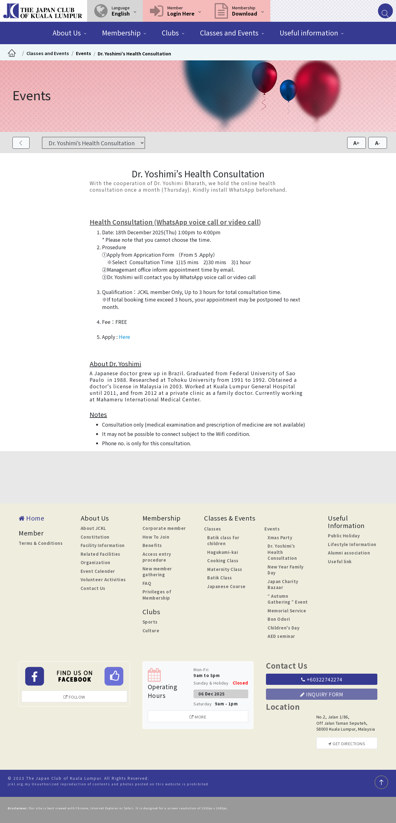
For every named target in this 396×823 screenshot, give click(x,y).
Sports (150, 622)
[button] (115, 11)
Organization (95, 562)
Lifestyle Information (352, 544)
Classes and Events (47, 53)
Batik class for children (223, 541)
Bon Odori (279, 619)
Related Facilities (100, 554)
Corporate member (164, 528)
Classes (212, 529)
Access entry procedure (156, 557)
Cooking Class (223, 560)
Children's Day (283, 628)
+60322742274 (321, 679)
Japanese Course (226, 586)
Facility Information (103, 545)
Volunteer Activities (103, 579)
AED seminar (281, 636)
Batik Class (219, 578)
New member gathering (157, 572)
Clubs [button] (170, 32)
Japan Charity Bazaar (283, 584)
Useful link (340, 561)
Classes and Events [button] (229, 32)
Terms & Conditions (41, 543)
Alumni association (349, 553)
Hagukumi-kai (222, 552)
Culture (151, 631)
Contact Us (93, 588)
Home (31, 517)
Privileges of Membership (156, 595)
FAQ (146, 583)
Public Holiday (344, 536)
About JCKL (93, 528)
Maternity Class (224, 569)
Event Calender (98, 571)
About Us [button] (67, 32)
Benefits (152, 545)
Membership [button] (121, 32)
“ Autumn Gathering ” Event (288, 599)
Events (83, 53)
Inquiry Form (321, 694)
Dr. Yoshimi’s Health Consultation (134, 53)
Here (124, 336)
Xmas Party (280, 537)
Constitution (95, 537)
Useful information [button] (309, 32)
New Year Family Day (286, 570)
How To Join (156, 537)
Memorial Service (287, 611)
